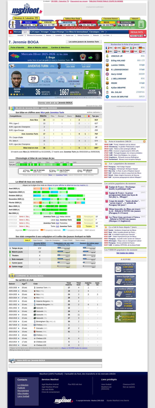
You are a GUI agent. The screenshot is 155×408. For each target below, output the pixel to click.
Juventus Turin (57, 112)
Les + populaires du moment (122, 163)
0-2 (57, 223)
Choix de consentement (51, 392)
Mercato (17, 32)
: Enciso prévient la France (119, 243)
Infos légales (23, 393)
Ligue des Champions (52, 240)
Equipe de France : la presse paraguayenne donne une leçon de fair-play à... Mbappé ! (123, 195)
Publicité (21, 388)
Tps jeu (96, 116)
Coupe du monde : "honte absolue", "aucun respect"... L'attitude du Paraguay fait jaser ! (124, 203)
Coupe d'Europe (57, 32)
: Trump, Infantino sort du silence (120, 144)
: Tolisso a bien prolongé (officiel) (120, 149)
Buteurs (48, 35)
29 (33, 79)
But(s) (79, 116)
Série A (27, 240)
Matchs (44, 116)
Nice (43, 112)
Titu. (53, 116)
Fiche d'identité (17, 47)
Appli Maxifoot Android (50, 384)
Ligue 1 (26, 32)
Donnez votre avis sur (55, 103)
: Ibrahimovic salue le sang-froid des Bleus (122, 173)
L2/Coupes (35, 32)
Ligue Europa (37, 240)
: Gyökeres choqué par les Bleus (120, 230)
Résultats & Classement (34, 35)
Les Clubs (106, 35)
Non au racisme (129, 387)
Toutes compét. (80, 240)
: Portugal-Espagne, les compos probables (123, 153)
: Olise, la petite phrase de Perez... (120, 232)
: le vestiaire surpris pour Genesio (119, 234)
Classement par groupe (79, 1)
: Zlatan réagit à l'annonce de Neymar (121, 175)
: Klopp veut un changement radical (122, 241)
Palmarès (96, 35)
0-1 (57, 220)
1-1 (57, 217)
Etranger (45, 32)
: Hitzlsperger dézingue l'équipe (121, 169)
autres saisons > (94, 112)
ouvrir (141, 24)
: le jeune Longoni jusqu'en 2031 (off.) (121, 151)
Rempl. (62, 116)
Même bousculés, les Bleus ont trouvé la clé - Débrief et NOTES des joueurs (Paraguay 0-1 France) (125, 211)
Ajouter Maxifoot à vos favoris (118, 401)
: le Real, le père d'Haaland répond (122, 171)
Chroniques (94, 32)
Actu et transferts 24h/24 (120, 141)
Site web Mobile (48, 390)
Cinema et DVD (129, 384)
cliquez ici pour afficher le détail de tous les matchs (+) (67, 185)
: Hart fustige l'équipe (117, 167)
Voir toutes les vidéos (125, 253)
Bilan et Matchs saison (38, 47)
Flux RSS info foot (75, 384)
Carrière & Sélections (60, 47)
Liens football (23, 396)
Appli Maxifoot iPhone (50, 387)
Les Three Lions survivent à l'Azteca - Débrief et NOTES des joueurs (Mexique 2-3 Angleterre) (124, 219)
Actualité (20, 35)
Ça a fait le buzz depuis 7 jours (123, 227)
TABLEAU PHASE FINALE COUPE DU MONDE (106, 1)
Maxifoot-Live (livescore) (106, 388)
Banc (70, 116)
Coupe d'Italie (67, 240)
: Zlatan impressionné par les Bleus (120, 236)
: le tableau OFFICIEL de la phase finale (122, 245)
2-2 (57, 226)
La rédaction (23, 385)
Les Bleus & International (77, 32)
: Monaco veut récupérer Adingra (122, 159)
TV (102, 32)
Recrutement (23, 391)
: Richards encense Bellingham (121, 157)
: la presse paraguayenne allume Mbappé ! (123, 177)
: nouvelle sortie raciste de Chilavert (122, 238)
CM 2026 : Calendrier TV (60, 1)
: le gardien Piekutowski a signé (122, 146)
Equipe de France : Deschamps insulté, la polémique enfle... (122, 188)
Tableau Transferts (83, 35)
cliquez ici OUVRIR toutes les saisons (74, 348)
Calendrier (58, 35)
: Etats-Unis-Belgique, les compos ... (121, 155)
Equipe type (69, 35)
